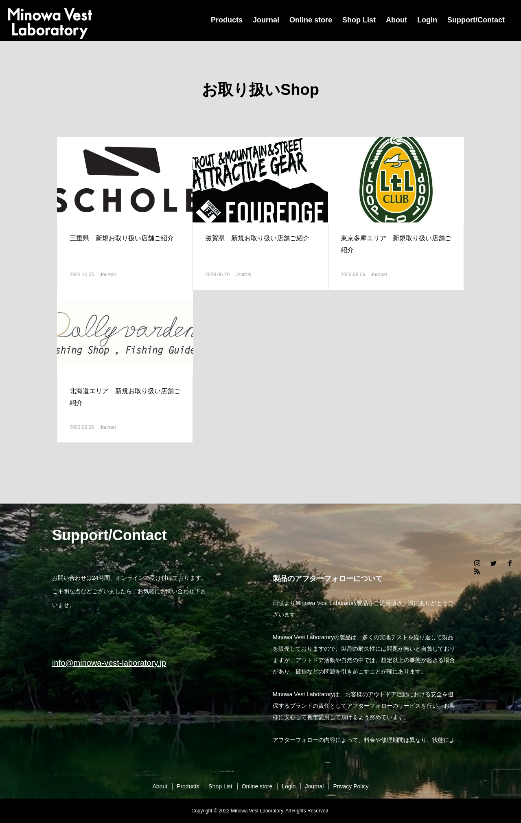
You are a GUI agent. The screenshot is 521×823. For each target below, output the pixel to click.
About (396, 20)
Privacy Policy (350, 786)
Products (227, 20)
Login (427, 20)
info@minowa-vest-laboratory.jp (109, 662)
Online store (310, 20)
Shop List (359, 20)
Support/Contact (476, 20)
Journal (266, 20)
